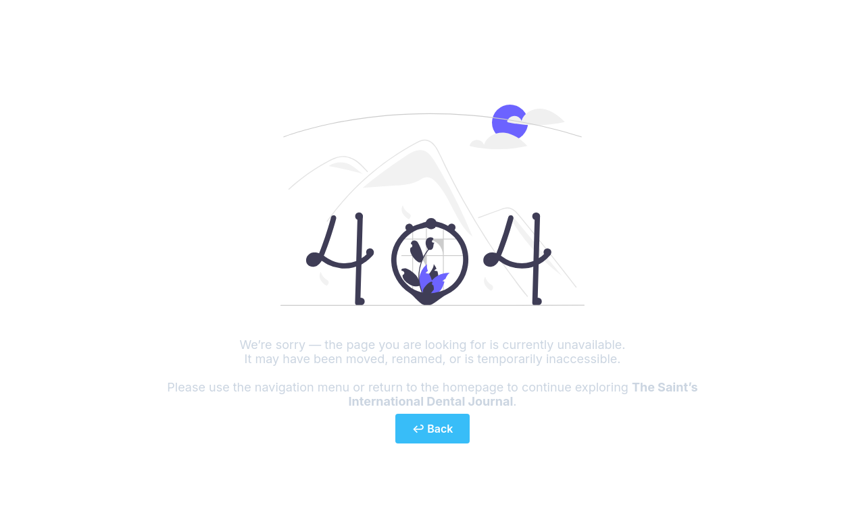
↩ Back (432, 428)
